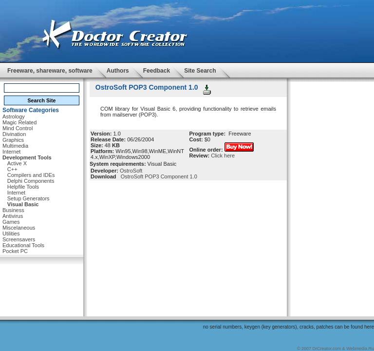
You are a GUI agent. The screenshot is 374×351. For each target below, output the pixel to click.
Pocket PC (15, 251)
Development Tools (27, 157)
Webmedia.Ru (360, 348)
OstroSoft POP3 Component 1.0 (157, 176)
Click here (223, 155)
